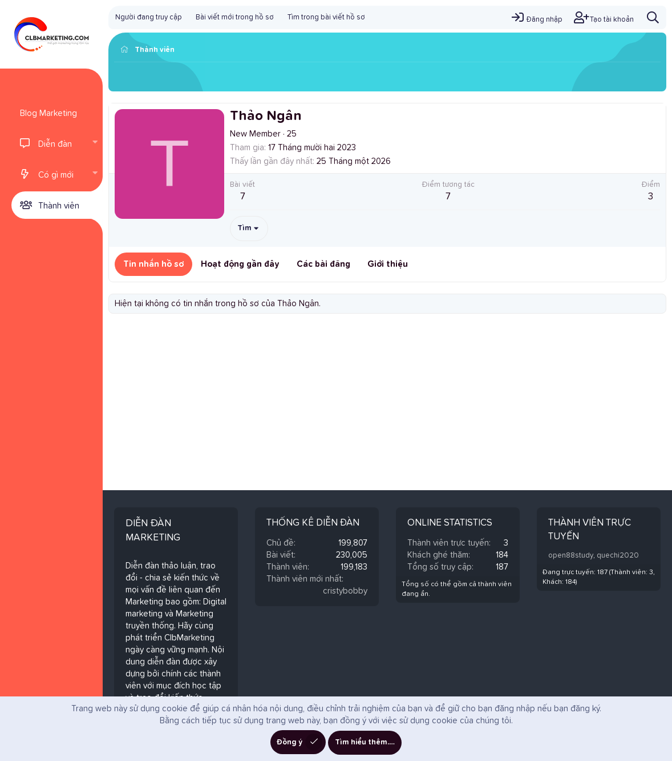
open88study (570, 555)
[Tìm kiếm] (652, 17)
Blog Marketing (48, 113)
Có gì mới (56, 175)
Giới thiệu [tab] (387, 264)
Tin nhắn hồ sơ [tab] (153, 264)
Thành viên (58, 206)
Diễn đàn (55, 144)
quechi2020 (618, 555)
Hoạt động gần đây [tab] (240, 264)
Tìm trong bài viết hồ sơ (326, 17)
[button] (95, 143)
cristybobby (345, 591)
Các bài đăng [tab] (323, 264)
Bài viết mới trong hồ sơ (235, 17)
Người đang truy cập (148, 17)
